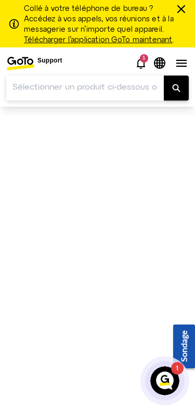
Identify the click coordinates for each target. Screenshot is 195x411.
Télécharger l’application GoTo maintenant (98, 40)
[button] (141, 63)
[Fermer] (182, 9)
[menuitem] (34, 63)
